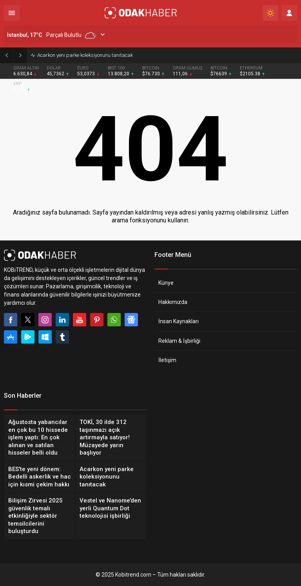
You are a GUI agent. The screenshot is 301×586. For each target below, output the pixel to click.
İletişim (167, 360)
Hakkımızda (172, 302)
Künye (166, 283)
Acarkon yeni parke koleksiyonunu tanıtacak (85, 55)
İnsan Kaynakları (178, 321)
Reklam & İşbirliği (179, 341)
